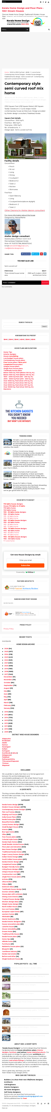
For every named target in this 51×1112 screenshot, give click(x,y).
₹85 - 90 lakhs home (11, 536)
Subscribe (25, 567)
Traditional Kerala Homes (12, 853)
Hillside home (7, 943)
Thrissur (5, 765)
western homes (8, 915)
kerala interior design (10, 863)
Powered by (25, 573)
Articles (5, 881)
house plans (13, 366)
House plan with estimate (12, 895)
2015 (6, 716)
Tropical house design (11, 900)
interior (5, 831)
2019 (6, 670)
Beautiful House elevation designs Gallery (26, 969)
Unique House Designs (11, 873)
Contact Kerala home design (23, 453)
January (7, 709)
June (6, 695)
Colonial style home (10, 841)
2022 (6, 661)
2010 (6, 730)
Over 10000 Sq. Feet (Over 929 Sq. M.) (19, 388)
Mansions (7, 390)
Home (7, 73)
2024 (6, 656)
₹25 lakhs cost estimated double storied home (30, 441)
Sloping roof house (10, 816)
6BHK (33, 341)
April (5, 701)
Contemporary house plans (14, 362)
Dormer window (8, 893)
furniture (12, 1054)
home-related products (36, 1054)
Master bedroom (9, 920)
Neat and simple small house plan (25, 473)
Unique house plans (11, 368)
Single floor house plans (13, 370)
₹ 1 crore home (9, 542)
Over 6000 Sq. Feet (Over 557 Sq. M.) (18, 386)
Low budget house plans (13, 360)
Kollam (4, 750)
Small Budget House (10, 828)
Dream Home (7, 933)
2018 (6, 673)
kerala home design (10, 806)
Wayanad (5, 767)
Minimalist (6, 918)
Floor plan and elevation (12, 848)
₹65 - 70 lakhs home (11, 528)
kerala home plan (9, 821)
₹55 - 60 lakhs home (12, 524)
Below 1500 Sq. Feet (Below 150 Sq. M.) (19, 376)
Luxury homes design (10, 826)
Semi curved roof (27, 77)
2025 (6, 653)
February (7, 707)
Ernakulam (6, 742)
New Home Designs (10, 851)
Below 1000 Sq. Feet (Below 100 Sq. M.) (19, 374)
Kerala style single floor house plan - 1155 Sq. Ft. (28, 978)
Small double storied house (13, 846)
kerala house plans (9, 938)
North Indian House (10, 908)
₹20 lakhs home (10, 511)
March (6, 704)
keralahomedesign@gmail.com (30, 1098)
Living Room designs (10, 871)
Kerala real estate (9, 955)
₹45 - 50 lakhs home (11, 520)
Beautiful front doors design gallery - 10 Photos (28, 1012)
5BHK (28, 341)
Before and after (9, 958)
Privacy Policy (9, 630)
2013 (6, 722)
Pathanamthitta (8, 760)
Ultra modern (7, 883)
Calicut (14, 754)
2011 (6, 727)
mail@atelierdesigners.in (14, 250)
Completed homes (9, 866)
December (8, 678)
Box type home (8, 833)
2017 (6, 676)
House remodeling (9, 930)
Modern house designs (33, 75)
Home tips (6, 940)
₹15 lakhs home (10, 509)
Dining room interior (10, 898)
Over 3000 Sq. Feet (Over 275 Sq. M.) (18, 382)
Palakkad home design (12, 77)
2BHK (11, 341)
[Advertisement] (25, 53)
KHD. (10, 1107)
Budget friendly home (11, 868)
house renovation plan (11, 925)
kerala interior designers (12, 923)
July (5, 692)
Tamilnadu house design (12, 891)
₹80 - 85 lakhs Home (11, 534)
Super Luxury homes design (13, 856)
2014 (6, 719)
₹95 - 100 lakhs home (12, 540)
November (8, 681)
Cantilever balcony (9, 953)
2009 (6, 733)
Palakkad (5, 758)
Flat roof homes (8, 813)
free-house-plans (9, 838)
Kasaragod (6, 748)
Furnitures (6, 945)
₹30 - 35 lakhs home (12, 515)
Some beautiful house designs (22, 995)
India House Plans (9, 818)
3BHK (16, 341)
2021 (6, 664)
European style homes (11, 913)
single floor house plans (12, 878)
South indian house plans (12, 861)
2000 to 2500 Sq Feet (17, 73)
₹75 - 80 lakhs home (12, 532)
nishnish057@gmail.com (18, 247)
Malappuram (7, 756)
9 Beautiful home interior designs (23, 986)
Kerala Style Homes (10, 843)
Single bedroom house (11, 960)
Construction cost (9, 876)
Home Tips (8, 353)
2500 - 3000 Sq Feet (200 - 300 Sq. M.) (19, 380)
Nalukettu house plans (11, 948)
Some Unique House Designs (22, 1003)
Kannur (5, 746)
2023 (6, 659)
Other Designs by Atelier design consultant (25, 212)
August (7, 690)
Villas (4, 836)
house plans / (15, 364)
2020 (6, 667)
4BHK (27, 73)
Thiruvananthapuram (10, 763)
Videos (5, 886)
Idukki (4, 744)
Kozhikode (6, 754)
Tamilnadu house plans (13, 372)
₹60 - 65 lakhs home (11, 526)
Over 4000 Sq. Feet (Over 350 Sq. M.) (18, 384)
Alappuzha (6, 740)
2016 (6, 713)
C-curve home (35, 73)
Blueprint (6, 950)
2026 (6, 650)
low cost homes (8, 910)
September (8, 687)
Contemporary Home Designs (15, 75)
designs (10, 356)
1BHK (6, 341)
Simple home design (10, 905)
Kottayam (6, 752)
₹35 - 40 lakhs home (11, 518)
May (5, 698)
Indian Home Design (10, 858)
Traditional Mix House (11, 935)
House (11, 358)
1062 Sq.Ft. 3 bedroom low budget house (28, 462)
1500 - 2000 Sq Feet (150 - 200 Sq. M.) (18, 378)
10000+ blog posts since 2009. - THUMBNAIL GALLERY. (19, 1105)
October (7, 684)
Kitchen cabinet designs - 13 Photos (24, 1029)
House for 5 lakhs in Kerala (22, 485)
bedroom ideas (8, 888)
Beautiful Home (8, 823)
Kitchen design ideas (10, 903)
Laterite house (8, 928)
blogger (45, 284)
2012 (6, 725)
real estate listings (16, 1062)
